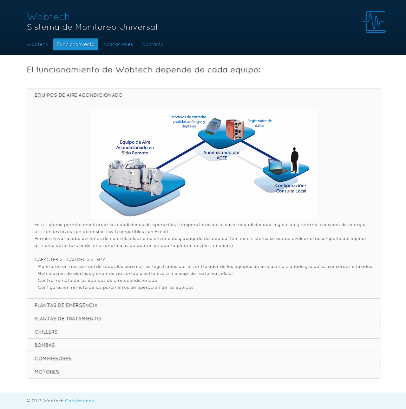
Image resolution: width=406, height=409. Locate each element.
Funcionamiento (76, 44)
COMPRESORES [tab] (53, 358)
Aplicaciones (118, 44)
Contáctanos (79, 400)
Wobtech (48, 16)
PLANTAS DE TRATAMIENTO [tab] (68, 318)
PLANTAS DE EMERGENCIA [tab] (66, 305)
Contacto (153, 44)
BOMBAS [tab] (45, 345)
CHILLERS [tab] (46, 331)
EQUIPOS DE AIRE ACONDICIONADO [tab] (79, 95)
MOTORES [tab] (47, 371)
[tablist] (204, 233)
